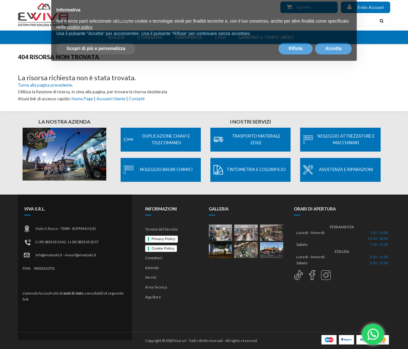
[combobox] (243, 20)
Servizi (150, 277)
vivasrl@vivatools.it (80, 255)
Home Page (82, 98)
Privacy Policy (163, 239)
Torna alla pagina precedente (45, 85)
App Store (153, 297)
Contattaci (153, 258)
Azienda (152, 268)
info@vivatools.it (48, 255)
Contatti (136, 98)
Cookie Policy (162, 248)
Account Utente (110, 98)
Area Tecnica (156, 287)
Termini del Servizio (161, 229)
